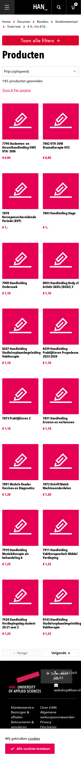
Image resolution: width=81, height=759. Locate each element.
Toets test (11, 26)
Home (6, 22)
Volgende (61, 653)
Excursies (21, 22)
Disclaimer (48, 727)
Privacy (45, 722)
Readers (40, 22)
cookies (34, 739)
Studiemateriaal (64, 22)
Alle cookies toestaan (30, 749)
